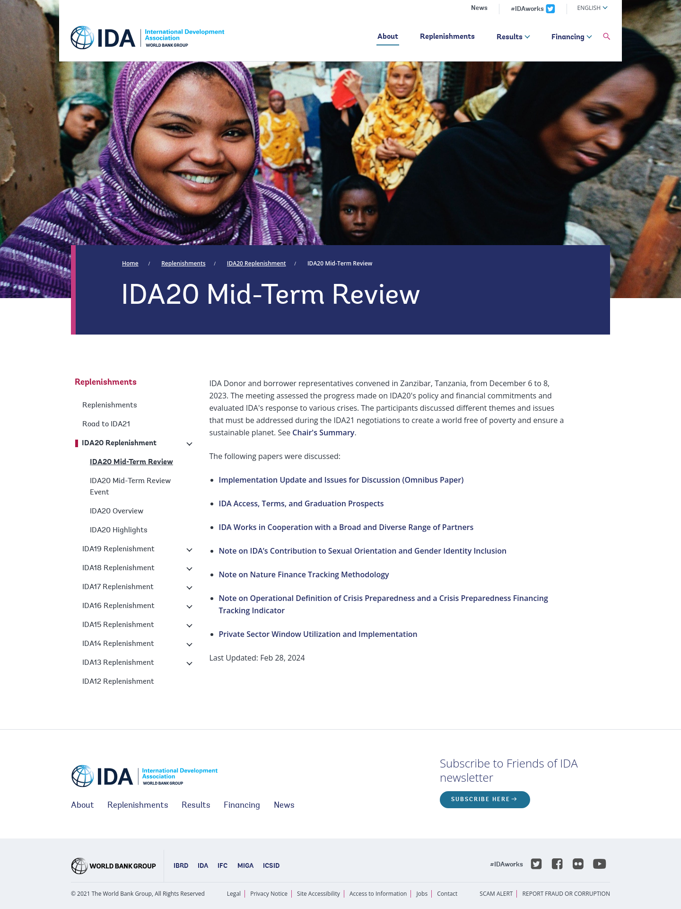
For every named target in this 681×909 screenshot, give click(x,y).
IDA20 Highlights (119, 530)
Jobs (422, 894)
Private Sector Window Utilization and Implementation (318, 634)
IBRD (181, 866)
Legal (234, 894)
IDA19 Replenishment (118, 549)
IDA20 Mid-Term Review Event (130, 486)
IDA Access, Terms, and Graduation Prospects (301, 503)
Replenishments (447, 37)
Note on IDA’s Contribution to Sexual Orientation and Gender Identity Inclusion (363, 551)
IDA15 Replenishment (118, 625)
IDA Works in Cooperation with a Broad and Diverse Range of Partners (346, 527)
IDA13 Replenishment (118, 663)
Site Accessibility (318, 894)
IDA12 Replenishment (118, 682)
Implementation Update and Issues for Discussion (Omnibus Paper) (341, 480)
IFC (222, 866)
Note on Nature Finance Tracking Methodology (304, 574)
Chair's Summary (323, 432)
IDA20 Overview (116, 511)
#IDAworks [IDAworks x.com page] (527, 9)
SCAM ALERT (496, 894)
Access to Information (378, 894)
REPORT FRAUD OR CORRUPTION (566, 894)
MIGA (245, 866)
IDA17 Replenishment (118, 587)
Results (510, 37)
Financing (568, 37)
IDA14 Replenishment (118, 644)
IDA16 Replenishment (118, 606)
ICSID (271, 866)
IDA (203, 866)
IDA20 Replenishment (256, 263)
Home (130, 263)
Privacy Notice (269, 894)
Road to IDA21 (106, 424)
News (479, 8)
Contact (447, 894)
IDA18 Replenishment (118, 568)
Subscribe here (480, 800)
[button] (607, 37)
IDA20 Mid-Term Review (339, 263)
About (387, 37)
